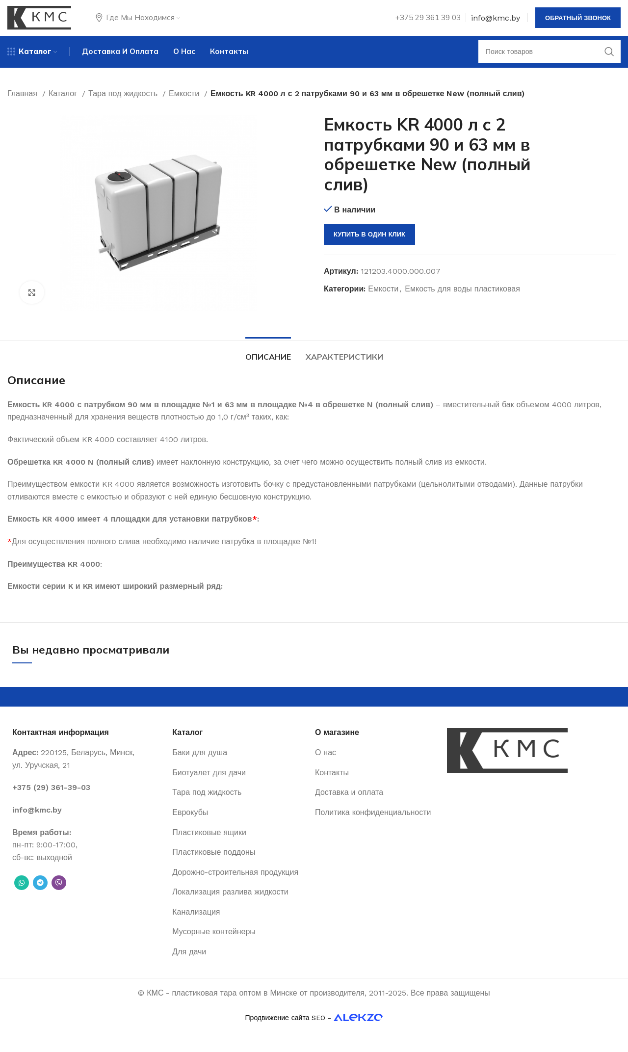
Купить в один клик (369, 245)
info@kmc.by (495, 21)
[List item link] (87, 801)
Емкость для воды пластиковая (462, 299)
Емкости (185, 104)
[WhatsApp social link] (21, 897)
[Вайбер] (59, 897)
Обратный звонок (578, 22)
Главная (23, 104)
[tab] (268, 366)
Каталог (64, 104)
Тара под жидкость (124, 104)
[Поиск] (549, 61)
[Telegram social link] (40, 897)
